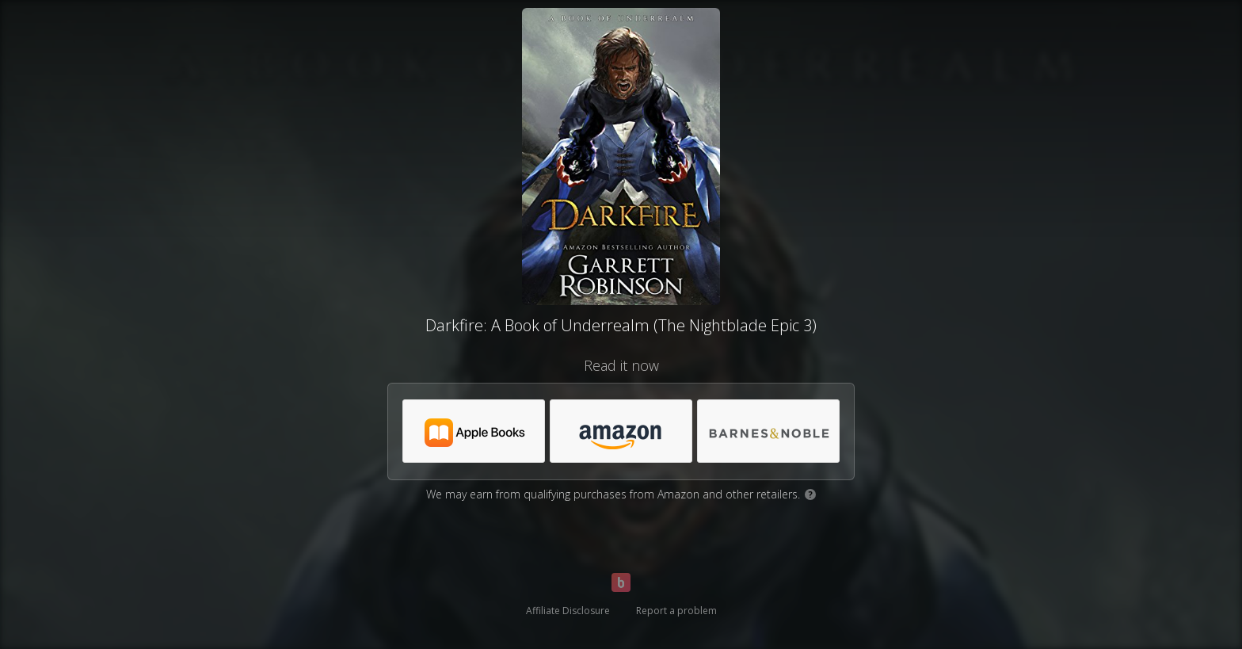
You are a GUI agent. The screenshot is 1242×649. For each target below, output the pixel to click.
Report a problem (676, 610)
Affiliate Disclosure (568, 610)
